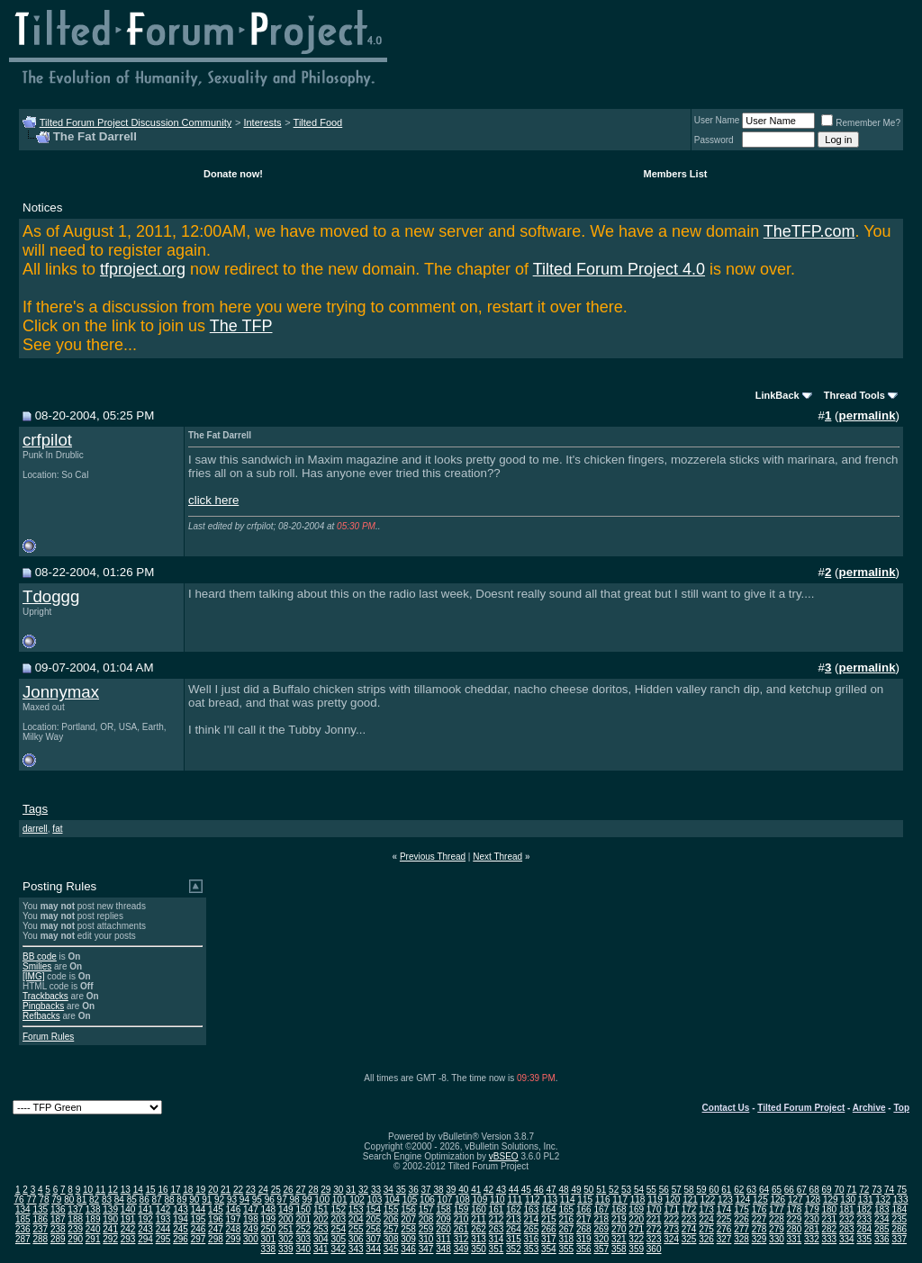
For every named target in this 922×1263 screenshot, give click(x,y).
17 (175, 1190)
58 (689, 1190)
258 (408, 1229)
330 (776, 1239)
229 (794, 1219)
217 (584, 1219)
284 (864, 1229)
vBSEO (504, 1156)
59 (701, 1190)
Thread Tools (854, 395)
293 (128, 1239)
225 (724, 1219)
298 (215, 1239)
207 (408, 1219)
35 (401, 1190)
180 (829, 1209)
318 (566, 1239)
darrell (35, 829)
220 (636, 1219)
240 (93, 1229)
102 (357, 1199)
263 (496, 1229)
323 (654, 1239)
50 (588, 1190)
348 (443, 1249)
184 (899, 1209)
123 (725, 1199)
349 (461, 1249)
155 (391, 1209)
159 (461, 1209)
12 (113, 1190)
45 (526, 1190)
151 (321, 1209)
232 (846, 1219)
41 (476, 1190)
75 (902, 1190)
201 (303, 1219)
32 (363, 1190)
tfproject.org (142, 269)
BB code (40, 956)
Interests (262, 122)
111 (514, 1199)
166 (584, 1209)
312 (461, 1239)
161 (496, 1209)
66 (789, 1190)
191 (128, 1219)
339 (286, 1249)
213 (513, 1219)
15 (151, 1190)
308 (391, 1239)
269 (601, 1229)
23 (251, 1190)
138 (93, 1209)
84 (119, 1199)
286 (899, 1229)
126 (777, 1199)
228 (776, 1219)
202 (321, 1219)
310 (426, 1239)
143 (180, 1209)
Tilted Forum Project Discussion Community (136, 122)
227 (759, 1219)
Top (901, 1108)
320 (601, 1239)
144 (198, 1209)
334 (846, 1239)
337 (899, 1239)
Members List (676, 173)
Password (714, 140)
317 (548, 1239)
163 (531, 1209)
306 (356, 1239)
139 (110, 1209)
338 (268, 1249)
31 (351, 1190)
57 (677, 1190)
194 (180, 1219)
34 (388, 1190)
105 (410, 1199)
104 (392, 1199)
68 (814, 1190)
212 (496, 1219)
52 (614, 1190)
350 (478, 1249)
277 (741, 1229)
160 (478, 1209)
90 (194, 1199)
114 (567, 1199)
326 (706, 1239)
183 (882, 1209)
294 (145, 1239)
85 (132, 1199)
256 (373, 1229)
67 (802, 1190)
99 (307, 1199)
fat (57, 829)
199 (268, 1219)
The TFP (241, 326)
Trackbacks (45, 996)
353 (531, 1249)
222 (671, 1219)
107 (445, 1199)
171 (671, 1209)
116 (602, 1199)
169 (636, 1209)
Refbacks (41, 1016)
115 (584, 1199)
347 (426, 1249)
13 (126, 1190)
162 (513, 1209)
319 (584, 1239)
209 (443, 1219)
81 (81, 1199)
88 (169, 1199)
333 (829, 1239)
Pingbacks (43, 1006)
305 (338, 1239)
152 (338, 1209)
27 (300, 1190)
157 (426, 1209)
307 (373, 1239)
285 (882, 1229)
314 (496, 1239)
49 (576, 1190)
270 (619, 1229)
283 (846, 1229)
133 (900, 1199)
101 (340, 1199)
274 (689, 1229)
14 (138, 1190)
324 (671, 1239)
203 (338, 1219)
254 (338, 1229)
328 (741, 1239)
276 (724, 1229)
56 (664, 1190)
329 (759, 1239)
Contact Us (726, 1108)
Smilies (37, 966)
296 (180, 1239)
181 (846, 1209)
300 (250, 1239)
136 (58, 1209)
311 (443, 1239)
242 (128, 1229)
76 (19, 1199)
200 (286, 1219)
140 (128, 1209)
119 (655, 1199)
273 (671, 1229)
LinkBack (777, 395)
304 (321, 1239)
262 (478, 1229)
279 (776, 1229)
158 (443, 1209)
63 (751, 1190)
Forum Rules (48, 1037)
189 (93, 1219)
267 (566, 1229)
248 (233, 1229)
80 (69, 1199)
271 (636, 1229)
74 (889, 1190)
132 (882, 1199)
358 (619, 1249)
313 (478, 1239)
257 (391, 1229)
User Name (717, 120)
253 (321, 1229)
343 (356, 1249)
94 (244, 1199)
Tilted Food (318, 122)
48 (563, 1190)
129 (830, 1199)
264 (513, 1229)
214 (531, 1219)
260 (443, 1229)
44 (514, 1190)
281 (811, 1229)
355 (566, 1249)
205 (373, 1219)
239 (75, 1229)
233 (864, 1219)
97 (282, 1199)
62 (739, 1190)
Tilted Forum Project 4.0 (619, 269)
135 (40, 1209)
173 (706, 1209)
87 (157, 1199)
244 (163, 1229)
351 (496, 1249)
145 (215, 1209)
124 (743, 1199)
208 (426, 1219)
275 (706, 1229)
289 (58, 1239)
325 (689, 1239)
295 (163, 1239)
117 (620, 1199)
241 (110, 1229)
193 (163, 1219)
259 (426, 1229)
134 (23, 1209)
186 (40, 1219)
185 (23, 1219)
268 (584, 1229)
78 (44, 1199)
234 (882, 1219)
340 (303, 1249)
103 (375, 1199)
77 (31, 1199)
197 (233, 1219)
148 (268, 1209)
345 (391, 1249)
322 (636, 1239)
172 (689, 1209)
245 (180, 1229)
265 (531, 1229)
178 (794, 1209)
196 (215, 1219)
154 (373, 1209)
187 (58, 1219)
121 (690, 1199)
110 (497, 1199)
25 (276, 1190)
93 (232, 1199)
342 (338, 1249)
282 (829, 1229)
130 (847, 1199)
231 (829, 1219)
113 (549, 1199)
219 (619, 1219)
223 (689, 1219)
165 (566, 1209)
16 (162, 1190)
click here (213, 500)
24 (263, 1190)
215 (548, 1219)
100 (322, 1199)
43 (501, 1190)
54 (639, 1190)
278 (759, 1229)
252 (303, 1229)
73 (876, 1190)
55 (651, 1190)
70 (839, 1190)
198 (250, 1219)
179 (811, 1209)
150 (303, 1209)
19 (200, 1190)
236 (23, 1229)
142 (163, 1209)
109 (480, 1199)
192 (145, 1219)
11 (100, 1190)
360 (654, 1249)
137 (75, 1209)
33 (376, 1190)
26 (289, 1190)
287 (23, 1239)
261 (461, 1229)
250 (268, 1229)
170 (654, 1209)
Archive (869, 1108)
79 (56, 1199)
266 (548, 1229)
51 (601, 1190)
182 (864, 1209)
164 (548, 1209)
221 (654, 1219)
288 (40, 1239)
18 (188, 1190)
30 (338, 1190)
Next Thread (497, 857)
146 (233, 1209)
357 (601, 1249)
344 (373, 1249)
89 (181, 1199)
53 (626, 1190)
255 (356, 1229)
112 (532, 1199)
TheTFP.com (809, 231)
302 (286, 1239)
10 (88, 1190)
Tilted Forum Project (801, 1108)
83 (107, 1199)
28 (313, 1190)
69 (827, 1190)
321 (619, 1239)
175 (741, 1209)
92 (219, 1199)
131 (865, 1199)
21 (225, 1190)
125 (760, 1199)
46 (539, 1190)
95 (257, 1199)
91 (207, 1199)
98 (294, 1199)
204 (356, 1219)
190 (110, 1219)
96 (270, 1199)
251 (286, 1229)
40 (463, 1190)
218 (601, 1219)
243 (145, 1229)
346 (408, 1249)
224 (706, 1219)
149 (286, 1209)
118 (638, 1199)
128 (812, 1199)
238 (58, 1229)
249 (250, 1229)
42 (488, 1190)
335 (864, 1239)
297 (198, 1239)
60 (714, 1190)
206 (391, 1219)
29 (325, 1190)
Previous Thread (433, 857)
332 (811, 1239)
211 (478, 1219)
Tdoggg (51, 596)
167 (601, 1209)
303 (303, 1239)
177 (776, 1209)
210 (461, 1219)
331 (794, 1239)
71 (851, 1190)
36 (414, 1190)
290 (75, 1239)
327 (724, 1239)
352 (513, 1249)
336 (882, 1239)
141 (145, 1209)
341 (321, 1249)
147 (250, 1209)
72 (864, 1190)
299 (233, 1239)
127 (795, 1199)
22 (238, 1190)
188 (75, 1219)
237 (40, 1229)
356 (584, 1249)
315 (513, 1239)
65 (777, 1190)
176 (759, 1209)
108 (462, 1199)
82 (94, 1199)
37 (426, 1190)
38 (438, 1190)
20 (213, 1190)
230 (811, 1219)
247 (215, 1229)
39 (451, 1190)
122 (708, 1199)
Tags (35, 809)
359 (636, 1249)
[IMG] (33, 976)
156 (408, 1209)
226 (741, 1219)
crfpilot (47, 439)
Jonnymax (61, 691)
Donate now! (233, 173)
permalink (867, 415)
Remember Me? (860, 123)
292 (110, 1239)
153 (356, 1209)
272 (654, 1229)
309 (408, 1239)
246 (198, 1229)
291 (93, 1239)
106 (427, 1199)
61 (726, 1190)
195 (198, 1219)
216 (566, 1219)
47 (551, 1190)
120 (673, 1199)
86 (144, 1199)
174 (724, 1209)
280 (794, 1229)
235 (899, 1219)
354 (548, 1249)
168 (619, 1209)
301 (268, 1239)
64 (764, 1190)
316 (531, 1239)
